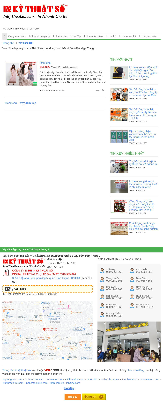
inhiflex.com (73, 383)
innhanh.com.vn (34, 379)
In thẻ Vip (75, 36)
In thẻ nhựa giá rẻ (39, 36)
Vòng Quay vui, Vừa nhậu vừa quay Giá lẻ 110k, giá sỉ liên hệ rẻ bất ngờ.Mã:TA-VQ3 (141, 205)
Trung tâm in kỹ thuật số (16, 370)
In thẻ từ (111, 36)
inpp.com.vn (57, 383)
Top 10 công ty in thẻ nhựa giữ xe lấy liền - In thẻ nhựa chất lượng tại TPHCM (143, 113)
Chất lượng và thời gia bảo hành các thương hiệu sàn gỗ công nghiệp (143, 226)
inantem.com (129, 379)
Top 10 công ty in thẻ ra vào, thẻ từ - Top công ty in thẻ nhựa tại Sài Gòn (143, 92)
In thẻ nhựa (60, 36)
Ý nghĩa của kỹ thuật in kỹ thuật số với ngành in (143, 163)
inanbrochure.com (12, 383)
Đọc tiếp (100, 90)
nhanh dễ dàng (135, 370)
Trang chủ (8, 43)
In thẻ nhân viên (93, 36)
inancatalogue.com (36, 383)
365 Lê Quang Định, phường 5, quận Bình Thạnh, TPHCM (46, 278)
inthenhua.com (55, 379)
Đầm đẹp (45, 63)
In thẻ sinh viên (148, 36)
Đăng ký (72, 397)
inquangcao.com (12, 379)
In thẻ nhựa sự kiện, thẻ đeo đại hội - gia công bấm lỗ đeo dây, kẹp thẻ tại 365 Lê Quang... (143, 72)
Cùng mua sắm (17, 36)
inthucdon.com (75, 379)
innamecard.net (149, 379)
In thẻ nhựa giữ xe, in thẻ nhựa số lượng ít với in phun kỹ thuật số (143, 184)
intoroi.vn (93, 379)
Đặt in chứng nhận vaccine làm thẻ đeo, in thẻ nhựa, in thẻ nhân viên (142, 135)
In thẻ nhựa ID (127, 36)
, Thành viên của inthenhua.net (58, 67)
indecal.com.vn (110, 379)
